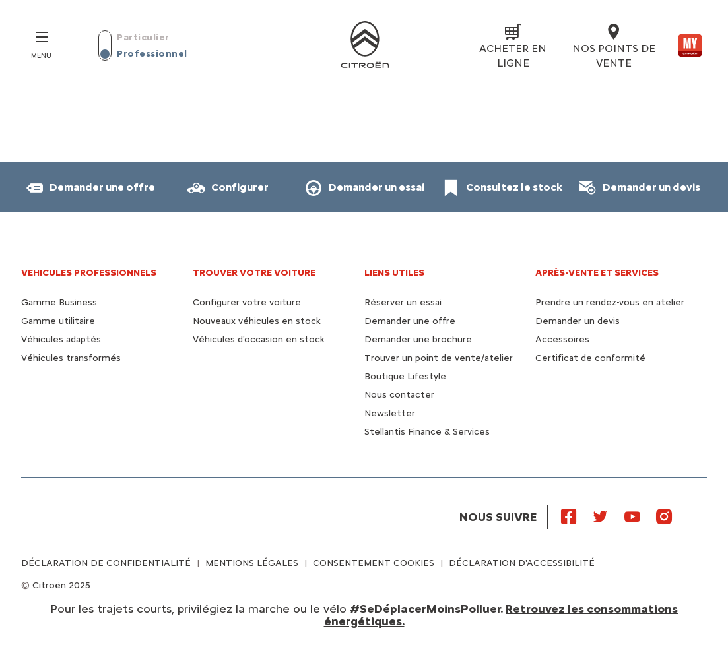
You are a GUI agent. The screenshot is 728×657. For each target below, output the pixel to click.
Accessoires (562, 339)
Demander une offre (409, 321)
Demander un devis (577, 321)
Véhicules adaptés (61, 339)
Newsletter (389, 413)
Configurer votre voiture (247, 302)
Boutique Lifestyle (405, 376)
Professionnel (152, 53)
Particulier (143, 37)
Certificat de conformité (590, 357)
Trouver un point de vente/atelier (438, 357)
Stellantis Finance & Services (427, 431)
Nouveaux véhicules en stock (257, 321)
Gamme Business (59, 302)
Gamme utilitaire (58, 321)
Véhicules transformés (71, 357)
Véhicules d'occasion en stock (259, 339)
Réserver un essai (403, 302)
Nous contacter (399, 394)
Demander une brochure (418, 339)
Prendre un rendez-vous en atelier (609, 302)
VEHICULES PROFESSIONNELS (88, 272)
